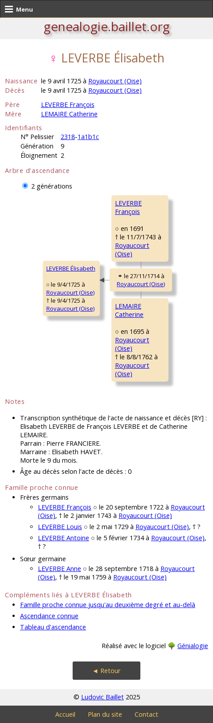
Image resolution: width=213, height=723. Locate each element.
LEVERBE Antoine (63, 538)
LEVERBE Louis (60, 526)
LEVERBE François (67, 104)
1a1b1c (88, 136)
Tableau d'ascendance (53, 627)
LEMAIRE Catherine (69, 114)
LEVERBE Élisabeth (70, 268)
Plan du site (105, 714)
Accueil (65, 714)
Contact (146, 714)
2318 (68, 136)
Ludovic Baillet (102, 697)
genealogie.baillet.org (107, 26)
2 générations (51, 186)
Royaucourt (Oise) (115, 81)
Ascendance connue (49, 616)
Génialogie (192, 645)
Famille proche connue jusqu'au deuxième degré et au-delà (107, 604)
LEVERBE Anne (59, 568)
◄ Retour (106, 670)
